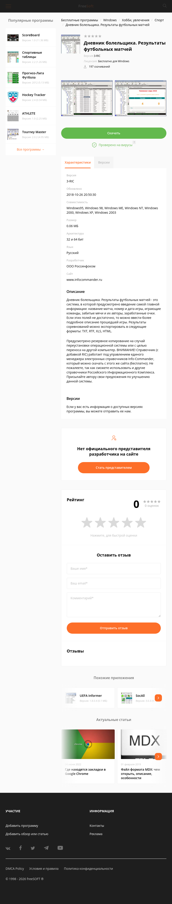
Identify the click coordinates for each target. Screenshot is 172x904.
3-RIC (92, 56)
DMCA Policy (15, 868)
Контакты (97, 825)
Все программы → (31, 149)
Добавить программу (22, 825)
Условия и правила (43, 868)
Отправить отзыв (114, 628)
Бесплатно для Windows (113, 61)
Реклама (96, 834)
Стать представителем (114, 467)
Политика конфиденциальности (88, 868)
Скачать (113, 133)
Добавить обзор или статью (27, 834)
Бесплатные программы (79, 20)
